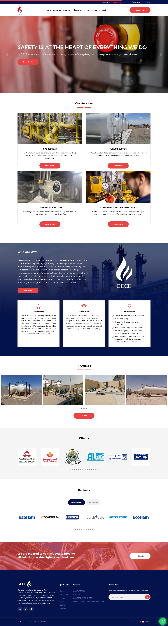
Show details (28, 62)
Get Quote (140, 10)
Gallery (94, 10)
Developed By (141, 622)
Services (66, 10)
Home (48, 10)
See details (28, 290)
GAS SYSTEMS (50, 149)
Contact (102, 10)
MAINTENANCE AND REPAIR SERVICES (118, 208)
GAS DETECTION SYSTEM (50, 208)
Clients (86, 10)
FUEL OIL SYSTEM (118, 149)
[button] (80, 88)
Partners (77, 10)
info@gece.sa (135, 2)
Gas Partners (93, 502)
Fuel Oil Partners (76, 502)
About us (57, 10)
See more (84, 415)
